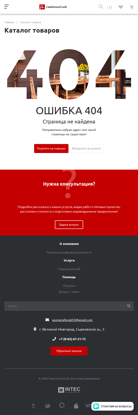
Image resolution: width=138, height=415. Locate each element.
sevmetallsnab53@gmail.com (72, 320)
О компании (69, 244)
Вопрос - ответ (69, 292)
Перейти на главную (51, 148)
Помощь (69, 277)
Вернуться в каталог (86, 148)
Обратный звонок (69, 351)
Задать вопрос (69, 224)
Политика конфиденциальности (69, 252)
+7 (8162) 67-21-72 (72, 339)
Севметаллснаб (69, 269)
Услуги (69, 260)
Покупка (69, 285)
